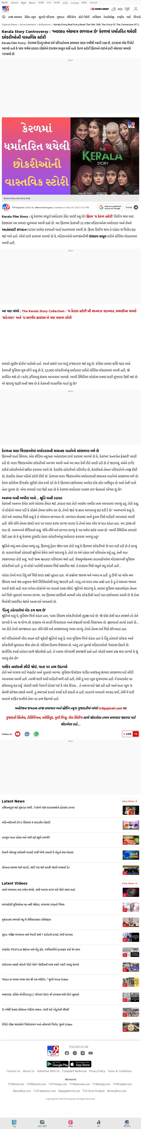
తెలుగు (32, 2)
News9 (14, 2)
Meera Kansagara (44, 207)
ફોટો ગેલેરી (84, 17)
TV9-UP (93, 2)
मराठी (41, 2)
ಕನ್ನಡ (23, 2)
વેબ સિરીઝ (75, 717)
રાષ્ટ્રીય (120, 17)
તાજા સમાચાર (15, 17)
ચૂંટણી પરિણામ (46, 17)
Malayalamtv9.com (69, 1091)
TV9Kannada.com (79, 1084)
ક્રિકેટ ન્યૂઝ (30, 17)
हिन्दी (5, 2)
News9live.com (22, 1091)
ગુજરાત (60, 17)
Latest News (13, 801)
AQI (120, 9)
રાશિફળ (96, 17)
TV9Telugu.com (57, 1084)
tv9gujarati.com (110, 708)
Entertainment (28, 24)
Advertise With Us (48, 1071)
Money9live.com (116, 1091)
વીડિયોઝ (71, 17)
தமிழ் (65, 2)
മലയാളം (75, 2)
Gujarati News (9, 24)
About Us (29, 1071)
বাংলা (49, 2)
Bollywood (44, 24)
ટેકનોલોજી (109, 17)
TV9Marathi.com (36, 1084)
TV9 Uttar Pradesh (93, 1091)
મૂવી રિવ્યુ (60, 717)
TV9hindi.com (16, 1084)
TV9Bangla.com (101, 1084)
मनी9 (84, 2)
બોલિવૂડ (47, 717)
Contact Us (13, 1071)
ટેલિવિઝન (33, 717)
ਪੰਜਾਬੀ (57, 2)
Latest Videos (14, 883)
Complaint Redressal (74, 1071)
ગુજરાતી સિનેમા (15, 717)
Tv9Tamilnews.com (44, 1091)
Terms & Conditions (120, 1071)
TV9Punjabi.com (122, 1084)
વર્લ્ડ (128, 17)
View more (129, 801)
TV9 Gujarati (18, 207)
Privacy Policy (97, 1071)
